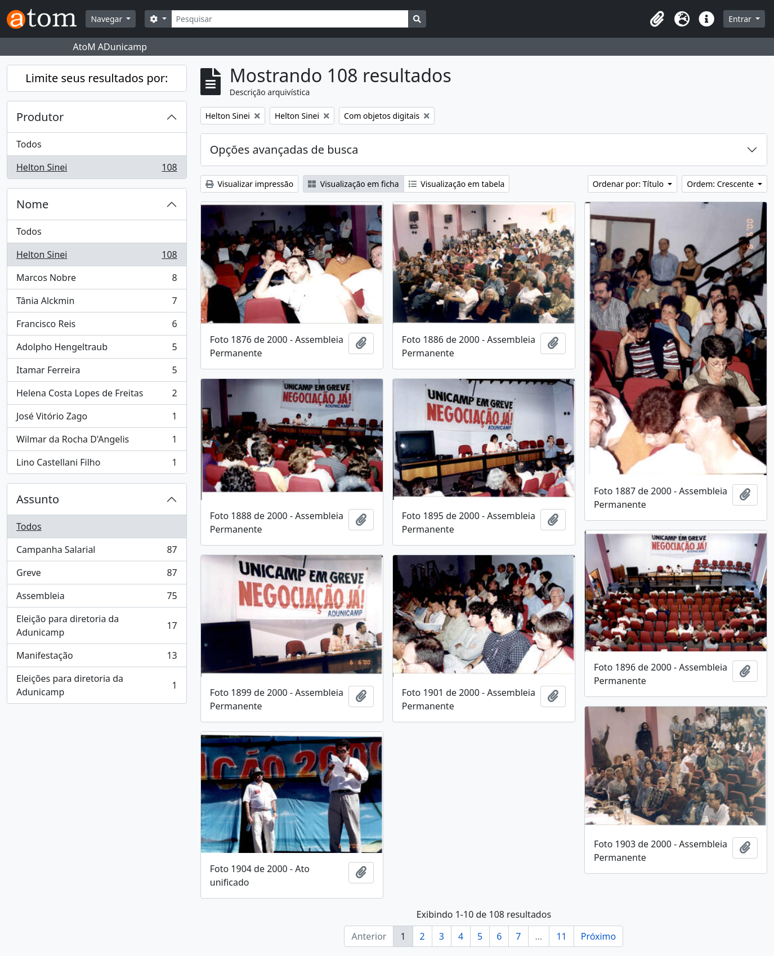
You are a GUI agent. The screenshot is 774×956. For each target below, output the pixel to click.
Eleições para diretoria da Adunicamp (96, 685)
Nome (32, 204)
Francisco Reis (96, 326)
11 (561, 936)
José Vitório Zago (96, 418)
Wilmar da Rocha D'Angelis (96, 441)
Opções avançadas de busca (284, 149)
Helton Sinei (96, 169)
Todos (29, 144)
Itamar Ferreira (96, 372)
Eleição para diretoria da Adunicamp (96, 625)
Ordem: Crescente (721, 183)
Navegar (107, 19)
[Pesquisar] (290, 19)
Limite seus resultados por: (96, 78)
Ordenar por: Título (629, 183)
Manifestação (96, 658)
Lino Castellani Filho (96, 464)
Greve (96, 575)
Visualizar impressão (249, 183)
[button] (657, 19)
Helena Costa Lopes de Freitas (96, 395)
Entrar (740, 19)
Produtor (40, 116)
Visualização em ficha (353, 183)
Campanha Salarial (96, 552)
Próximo (598, 936)
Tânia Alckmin (96, 303)
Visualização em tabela (457, 183)
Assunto (37, 499)
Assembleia (96, 598)
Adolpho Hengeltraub (96, 349)
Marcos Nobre (96, 280)
